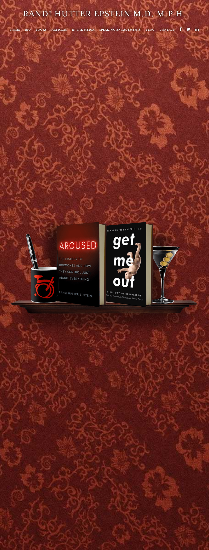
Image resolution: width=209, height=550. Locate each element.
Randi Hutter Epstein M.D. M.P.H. (104, 13)
